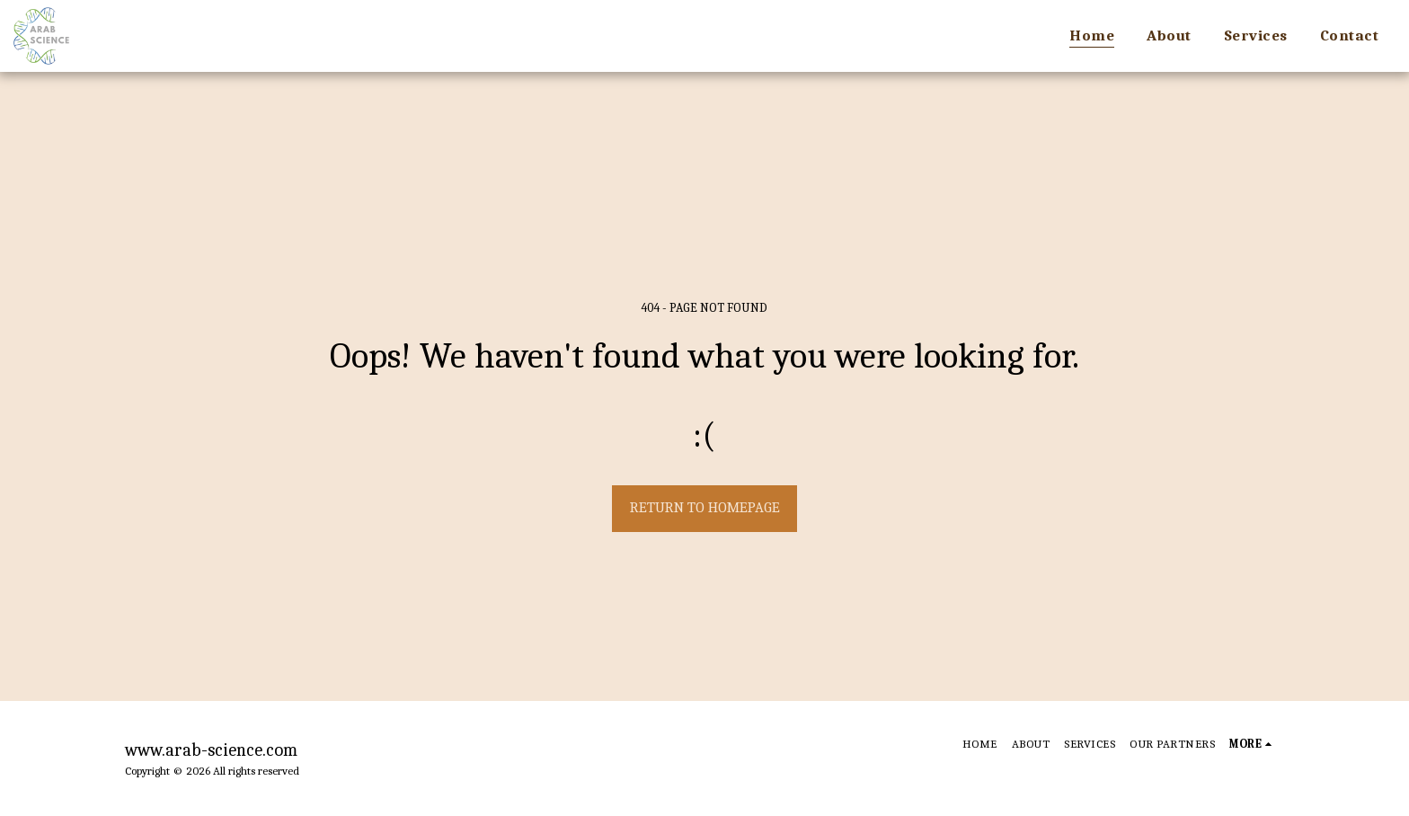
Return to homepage (705, 507)
